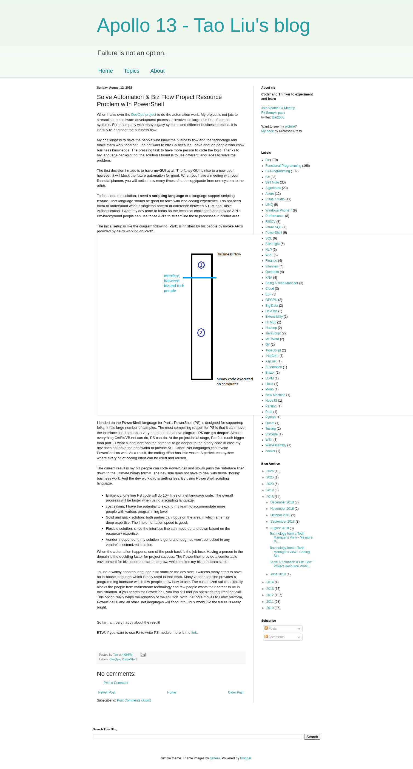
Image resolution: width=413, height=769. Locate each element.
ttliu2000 (278, 117)
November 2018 (282, 509)
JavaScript (273, 333)
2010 (270, 608)
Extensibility (274, 317)
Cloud (270, 289)
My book (267, 131)
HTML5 (271, 322)
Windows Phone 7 (279, 210)
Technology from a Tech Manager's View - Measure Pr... (290, 537)
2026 (270, 471)
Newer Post (106, 692)
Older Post (236, 692)
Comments (274, 637)
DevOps (114, 659)
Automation (274, 367)
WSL (269, 440)
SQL (269, 238)
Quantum (272, 272)
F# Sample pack (273, 113)
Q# (268, 345)
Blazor (270, 372)
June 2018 (278, 574)
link (194, 632)
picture (290, 126)
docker (270, 451)
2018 (270, 497)
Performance (275, 216)
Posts (270, 628)
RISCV (271, 222)
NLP (269, 250)
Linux (270, 384)
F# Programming (278, 171)
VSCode (272, 434)
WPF (269, 255)
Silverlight (273, 244)
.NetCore (272, 356)
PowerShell (129, 659)
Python (271, 417)
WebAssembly (276, 445)
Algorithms (273, 188)
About (157, 71)
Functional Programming (283, 166)
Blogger (245, 758)
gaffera (215, 758)
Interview (272, 266)
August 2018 (280, 528)
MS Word (272, 339)
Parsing (271, 406)
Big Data (272, 306)
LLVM (270, 378)
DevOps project (143, 114)
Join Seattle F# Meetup (278, 108)
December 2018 (282, 502)
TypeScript (273, 350)
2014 (270, 582)
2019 (270, 490)
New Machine (276, 395)
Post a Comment (116, 683)
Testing (271, 428)
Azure (270, 194)
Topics (131, 71)
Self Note (272, 182)
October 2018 (280, 515)
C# (268, 177)
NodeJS (271, 400)
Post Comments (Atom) (134, 700)
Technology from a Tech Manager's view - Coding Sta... (289, 552)
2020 (270, 484)
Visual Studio (275, 199)
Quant (270, 423)
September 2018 (282, 521)
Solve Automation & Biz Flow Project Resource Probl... (290, 564)
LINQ (269, 205)
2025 (270, 477)
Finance (271, 261)
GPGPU (271, 300)
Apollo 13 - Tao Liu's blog (204, 25)
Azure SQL (274, 227)
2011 (270, 602)
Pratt (269, 412)
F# (267, 160)
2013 (270, 589)
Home (105, 71)
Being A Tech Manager (282, 283)
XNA (269, 278)
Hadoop (271, 328)
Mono (270, 389)
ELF (269, 294)
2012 (270, 595)
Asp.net (271, 361)
